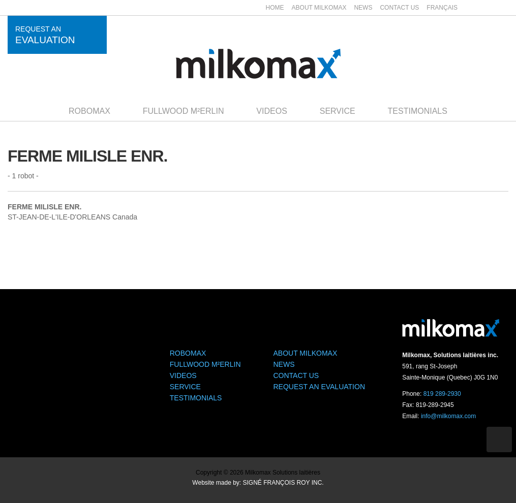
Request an (45, 35)
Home (275, 7)
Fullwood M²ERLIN (183, 111)
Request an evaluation (320, 387)
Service (337, 111)
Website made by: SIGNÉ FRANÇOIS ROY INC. (257, 482)
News (363, 7)
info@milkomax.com (448, 416)
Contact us (399, 7)
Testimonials (417, 111)
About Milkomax (319, 7)
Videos (271, 111)
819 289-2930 (442, 393)
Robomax (89, 111)
